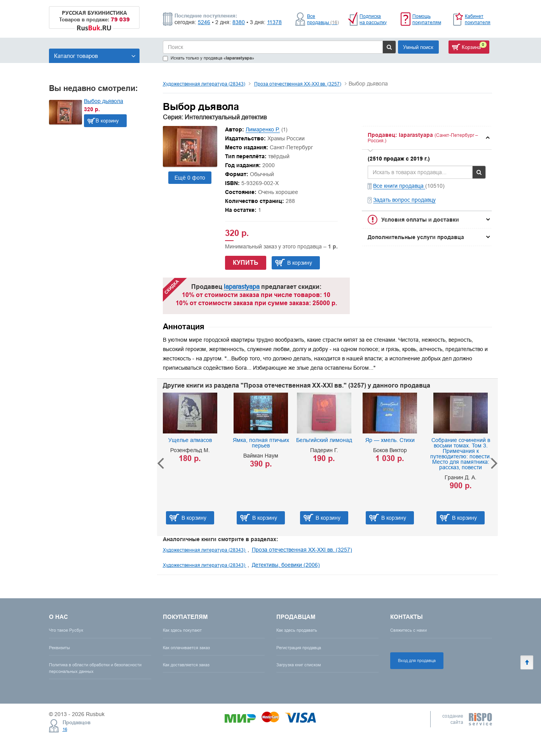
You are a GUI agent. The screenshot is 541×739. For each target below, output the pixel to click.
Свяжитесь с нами (408, 630)
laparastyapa (242, 286)
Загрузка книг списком (298, 664)
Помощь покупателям (426, 19)
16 (65, 729)
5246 (204, 22)
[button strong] (427, 137)
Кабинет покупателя (477, 19)
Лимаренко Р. (263, 129)
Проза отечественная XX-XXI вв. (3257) (297, 84)
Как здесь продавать (296, 630)
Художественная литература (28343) (204, 84)
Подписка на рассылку (373, 19)
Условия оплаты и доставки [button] (420, 220)
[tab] (427, 137)
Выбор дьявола (103, 101)
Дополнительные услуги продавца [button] (416, 237)
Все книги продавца (399, 186)
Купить (245, 262)
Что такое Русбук (66, 630)
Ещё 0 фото (190, 178)
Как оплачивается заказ (186, 647)
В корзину (107, 120)
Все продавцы (323, 19)
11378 (274, 22)
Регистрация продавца (298, 647)
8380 (238, 22)
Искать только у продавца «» (208, 58)
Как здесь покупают (182, 630)
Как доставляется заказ (186, 664)
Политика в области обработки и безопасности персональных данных (95, 668)
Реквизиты (59, 647)
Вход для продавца (417, 660)
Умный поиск (418, 47)
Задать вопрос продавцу (404, 200)
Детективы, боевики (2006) (286, 565)
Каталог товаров (95, 55)
